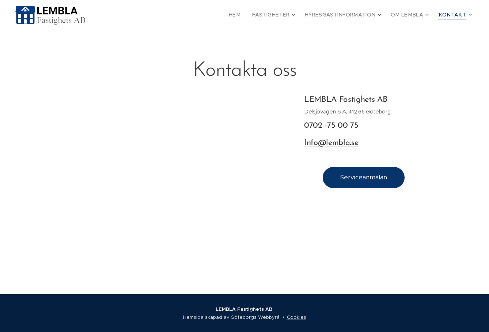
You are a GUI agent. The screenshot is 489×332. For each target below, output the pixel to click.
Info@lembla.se (331, 142)
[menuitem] (252, 15)
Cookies (296, 317)
